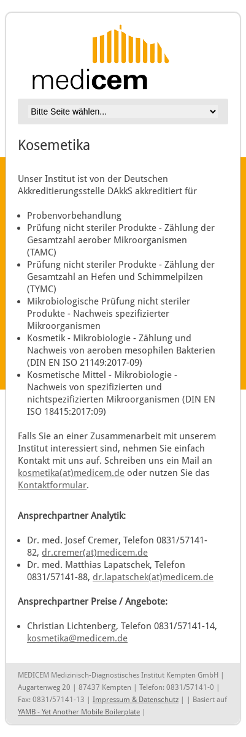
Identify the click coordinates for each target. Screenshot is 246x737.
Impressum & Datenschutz (136, 699)
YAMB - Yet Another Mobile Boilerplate (79, 712)
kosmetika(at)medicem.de (71, 472)
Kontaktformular (52, 485)
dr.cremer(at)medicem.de (95, 552)
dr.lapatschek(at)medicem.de (153, 577)
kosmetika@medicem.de (77, 638)
